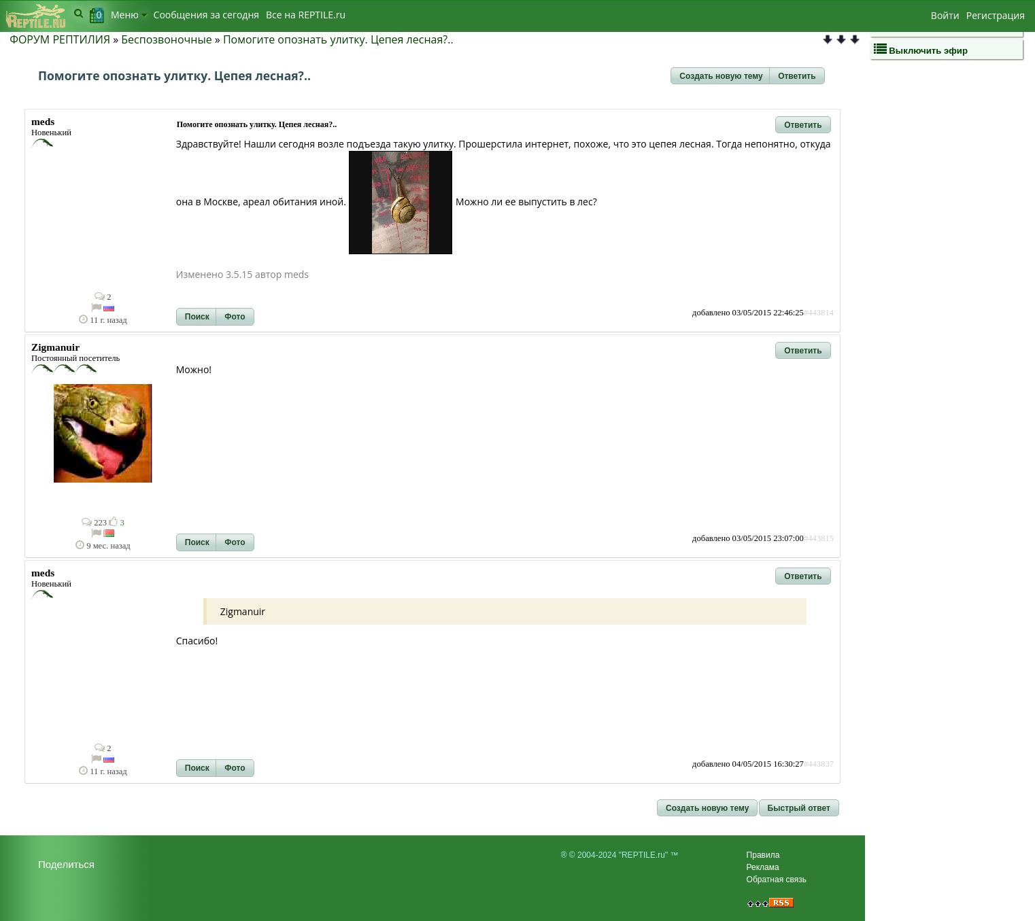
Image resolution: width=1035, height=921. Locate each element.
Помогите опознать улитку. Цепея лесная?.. (338, 39)
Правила (763, 855)
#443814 (819, 312)
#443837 (819, 764)
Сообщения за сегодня (206, 14)
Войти (945, 15)
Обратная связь (777, 879)
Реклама (763, 867)
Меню (129, 14)
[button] (721, 76)
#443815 (819, 538)
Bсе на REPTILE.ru (305, 14)
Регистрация (995, 15)
